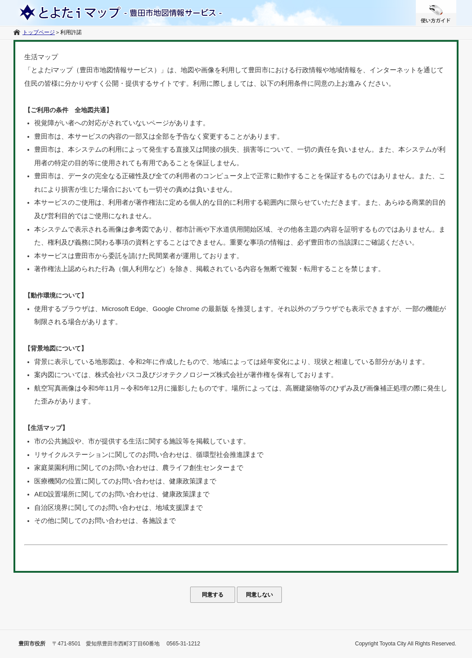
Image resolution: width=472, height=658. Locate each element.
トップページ (38, 32)
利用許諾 (71, 32)
